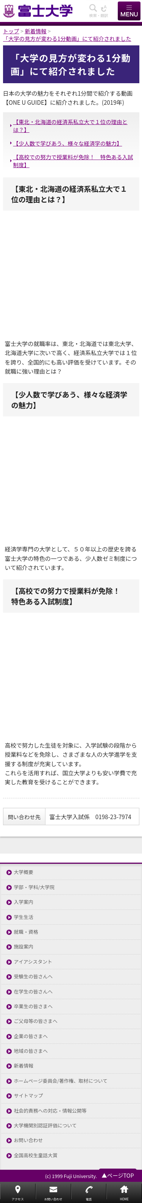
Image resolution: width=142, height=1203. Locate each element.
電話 (89, 1199)
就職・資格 (26, 932)
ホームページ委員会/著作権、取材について (61, 1081)
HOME (124, 1199)
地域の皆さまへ (31, 1051)
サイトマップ (28, 1095)
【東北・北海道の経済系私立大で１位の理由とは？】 (70, 125)
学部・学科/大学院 (34, 887)
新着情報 (23, 1065)
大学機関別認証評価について (45, 1125)
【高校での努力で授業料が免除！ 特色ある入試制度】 (73, 161)
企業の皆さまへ (31, 1036)
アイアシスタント (33, 961)
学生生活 (23, 917)
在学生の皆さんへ (33, 991)
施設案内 (23, 946)
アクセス (18, 1199)
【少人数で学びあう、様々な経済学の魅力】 (67, 143)
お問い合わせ (28, 1140)
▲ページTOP (117, 1175)
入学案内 (23, 902)
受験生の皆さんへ (33, 976)
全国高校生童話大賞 (36, 1155)
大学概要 (23, 872)
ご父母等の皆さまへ (36, 1021)
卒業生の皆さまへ (33, 1006)
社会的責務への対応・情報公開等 (50, 1110)
